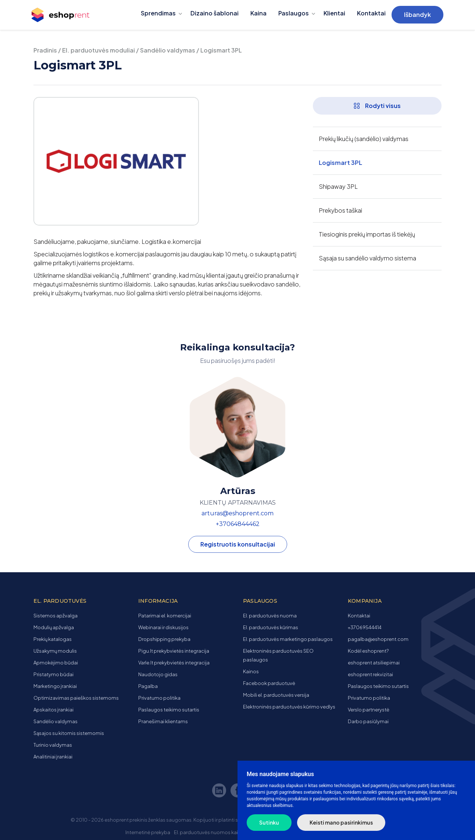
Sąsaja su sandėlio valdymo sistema (367, 258)
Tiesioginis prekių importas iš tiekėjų (367, 234)
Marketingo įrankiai (55, 686)
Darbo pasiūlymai (368, 721)
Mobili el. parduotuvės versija (276, 695)
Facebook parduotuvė (269, 683)
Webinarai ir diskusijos (163, 627)
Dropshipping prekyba (164, 639)
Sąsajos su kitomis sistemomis (68, 733)
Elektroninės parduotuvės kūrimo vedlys (289, 707)
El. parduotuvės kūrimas (270, 627)
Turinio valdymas (52, 745)
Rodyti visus (377, 105)
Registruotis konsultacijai (237, 544)
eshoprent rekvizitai (370, 674)
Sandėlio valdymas (167, 50)
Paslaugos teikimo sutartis (168, 710)
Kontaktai (371, 13)
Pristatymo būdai (53, 674)
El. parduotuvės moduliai (98, 50)
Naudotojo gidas (158, 674)
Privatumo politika (159, 698)
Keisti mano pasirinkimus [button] (341, 822)
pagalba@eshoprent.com (378, 639)
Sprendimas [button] (158, 13)
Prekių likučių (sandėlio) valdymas (363, 139)
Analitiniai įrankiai (52, 757)
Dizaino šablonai (214, 13)
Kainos (251, 671)
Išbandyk (417, 14)
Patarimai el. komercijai (164, 616)
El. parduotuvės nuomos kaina (209, 832)
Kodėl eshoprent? (368, 651)
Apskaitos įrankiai (53, 710)
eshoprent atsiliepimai (374, 663)
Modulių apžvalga (53, 627)
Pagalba (148, 686)
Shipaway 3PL (338, 186)
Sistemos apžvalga (55, 616)
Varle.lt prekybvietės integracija (174, 663)
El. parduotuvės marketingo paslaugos (288, 639)
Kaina (258, 13)
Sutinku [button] (269, 822)
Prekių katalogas (52, 639)
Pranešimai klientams (163, 721)
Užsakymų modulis (55, 651)
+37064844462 (238, 523)
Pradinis (45, 50)
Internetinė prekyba (147, 832)
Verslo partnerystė (368, 710)
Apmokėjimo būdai (55, 663)
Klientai (334, 13)
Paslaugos (293, 13)
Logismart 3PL (340, 162)
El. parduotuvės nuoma (270, 616)
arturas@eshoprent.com (237, 513)
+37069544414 (365, 627)
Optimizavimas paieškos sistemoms (76, 698)
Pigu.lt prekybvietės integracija (173, 651)
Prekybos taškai (340, 210)
